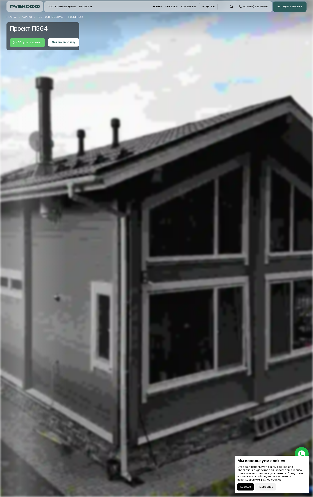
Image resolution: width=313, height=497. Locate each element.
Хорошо (245, 486)
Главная (11, 17)
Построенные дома (50, 17)
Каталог (27, 17)
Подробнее (265, 486)
